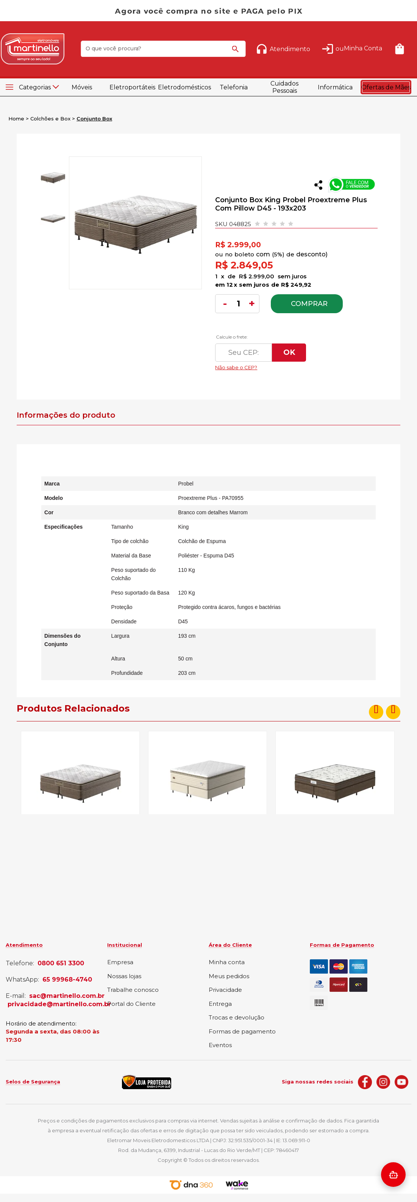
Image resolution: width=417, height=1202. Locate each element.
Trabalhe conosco (133, 990)
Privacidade (225, 990)
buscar (236, 52)
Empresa (120, 962)
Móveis (82, 87)
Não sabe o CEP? (286, 365)
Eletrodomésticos (183, 87)
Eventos (220, 1045)
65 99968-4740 (67, 979)
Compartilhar (318, 185)
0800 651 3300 (60, 963)
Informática (335, 87)
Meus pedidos (229, 976)
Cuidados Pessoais (284, 87)
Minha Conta (363, 48)
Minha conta (227, 962)
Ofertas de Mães (386, 87)
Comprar (309, 304)
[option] (52, 177)
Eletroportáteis (132, 87)
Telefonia (234, 87)
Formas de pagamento (242, 1032)
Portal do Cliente (131, 1004)
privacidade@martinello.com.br (59, 1004)
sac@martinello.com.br (67, 996)
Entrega (220, 1004)
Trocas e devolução (236, 1018)
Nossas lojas (124, 976)
